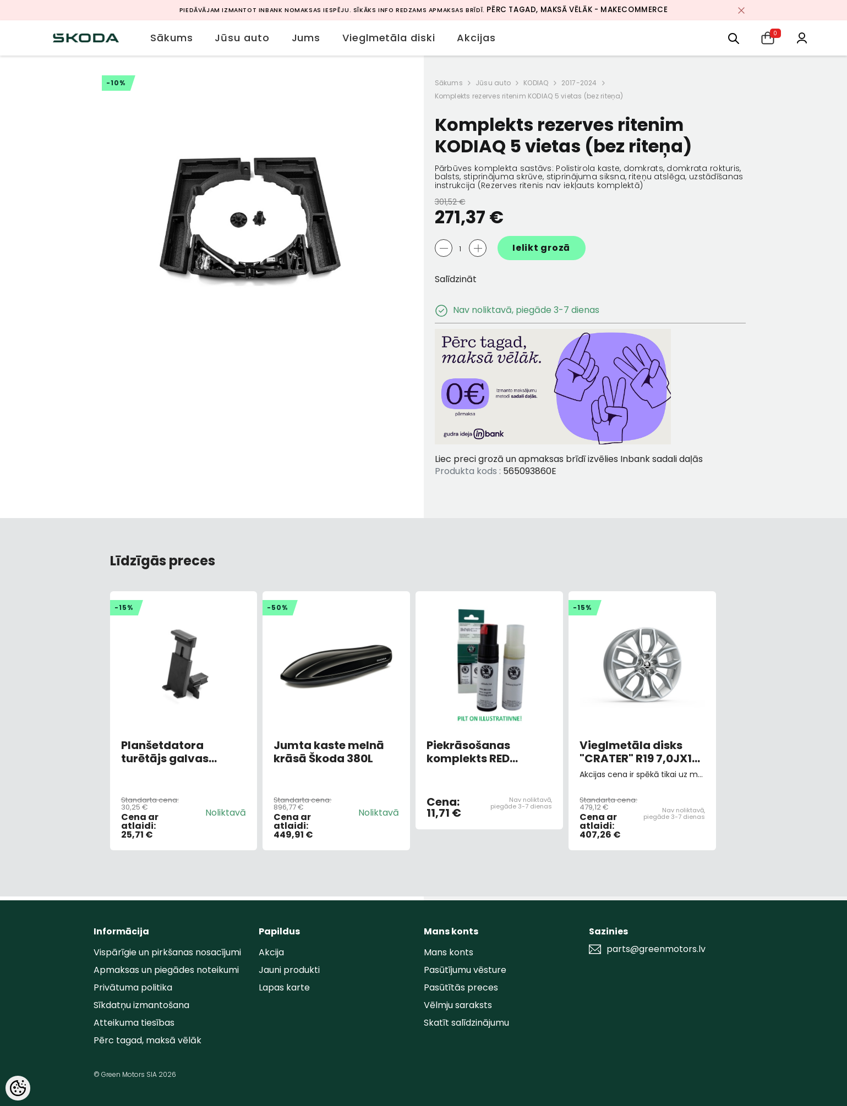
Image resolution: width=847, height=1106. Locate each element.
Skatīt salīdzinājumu (466, 1022)
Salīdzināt (456, 279)
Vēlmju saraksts (458, 1005)
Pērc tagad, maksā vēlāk (147, 1040)
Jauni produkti (289, 970)
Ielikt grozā (541, 247)
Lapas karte (284, 987)
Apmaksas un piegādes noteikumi (166, 970)
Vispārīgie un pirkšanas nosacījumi (167, 952)
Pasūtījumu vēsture (465, 970)
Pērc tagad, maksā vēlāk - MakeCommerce (577, 9)
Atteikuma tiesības (134, 1022)
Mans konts (448, 952)
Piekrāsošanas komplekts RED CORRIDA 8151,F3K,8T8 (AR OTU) (489, 752)
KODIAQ (535, 82)
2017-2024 (579, 82)
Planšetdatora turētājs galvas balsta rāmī (165, 752)
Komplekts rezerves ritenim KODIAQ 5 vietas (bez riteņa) (529, 96)
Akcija (271, 952)
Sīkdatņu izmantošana (141, 1005)
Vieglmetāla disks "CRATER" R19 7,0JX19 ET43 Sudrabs (639, 752)
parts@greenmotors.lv (656, 949)
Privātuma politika (133, 987)
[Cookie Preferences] (18, 1088)
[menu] (733, 37)
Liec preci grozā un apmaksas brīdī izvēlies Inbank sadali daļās (569, 459)
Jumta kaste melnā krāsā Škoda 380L (329, 752)
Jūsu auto (493, 82)
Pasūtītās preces (461, 987)
